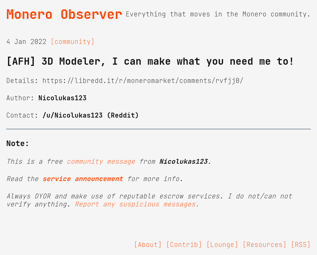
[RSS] (301, 245)
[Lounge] (222, 245)
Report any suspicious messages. (137, 204)
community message (101, 162)
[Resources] (264, 245)
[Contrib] (184, 245)
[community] (72, 42)
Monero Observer (64, 14)
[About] (148, 245)
